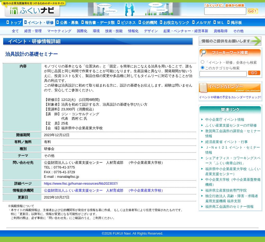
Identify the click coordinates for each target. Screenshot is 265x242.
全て (15, 31)
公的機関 (149, 22)
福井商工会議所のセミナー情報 (229, 207)
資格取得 (221, 31)
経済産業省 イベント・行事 (226, 142)
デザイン (151, 31)
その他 (238, 31)
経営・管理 (33, 31)
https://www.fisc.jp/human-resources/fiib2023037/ (81, 183)
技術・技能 (114, 31)
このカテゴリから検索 (222, 68)
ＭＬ (220, 22)
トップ (15, 22)
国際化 (82, 31)
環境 (96, 31)
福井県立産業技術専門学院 (226, 190)
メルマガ (203, 22)
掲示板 (236, 22)
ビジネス (128, 22)
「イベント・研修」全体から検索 (231, 62)
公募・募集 (69, 22)
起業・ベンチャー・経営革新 (185, 31)
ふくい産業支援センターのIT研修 (231, 125)
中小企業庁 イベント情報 (224, 120)
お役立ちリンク (176, 22)
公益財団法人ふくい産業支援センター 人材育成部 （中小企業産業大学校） (104, 190)
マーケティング (59, 31)
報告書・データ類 (100, 22)
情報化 (133, 31)
